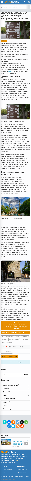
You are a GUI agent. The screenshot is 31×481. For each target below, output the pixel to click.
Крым (4, 40)
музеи (18, 336)
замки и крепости (7, 342)
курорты (5, 339)
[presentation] (5, 443)
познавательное (14, 339)
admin (25, 347)
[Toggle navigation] (29, 2)
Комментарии (7, 352)
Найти (26, 375)
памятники (26, 336)
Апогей (10, 71)
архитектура (25, 339)
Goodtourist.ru (5, 479)
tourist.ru (12, 1)
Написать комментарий (9, 356)
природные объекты (8, 336)
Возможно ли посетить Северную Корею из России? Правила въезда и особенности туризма (19, 442)
